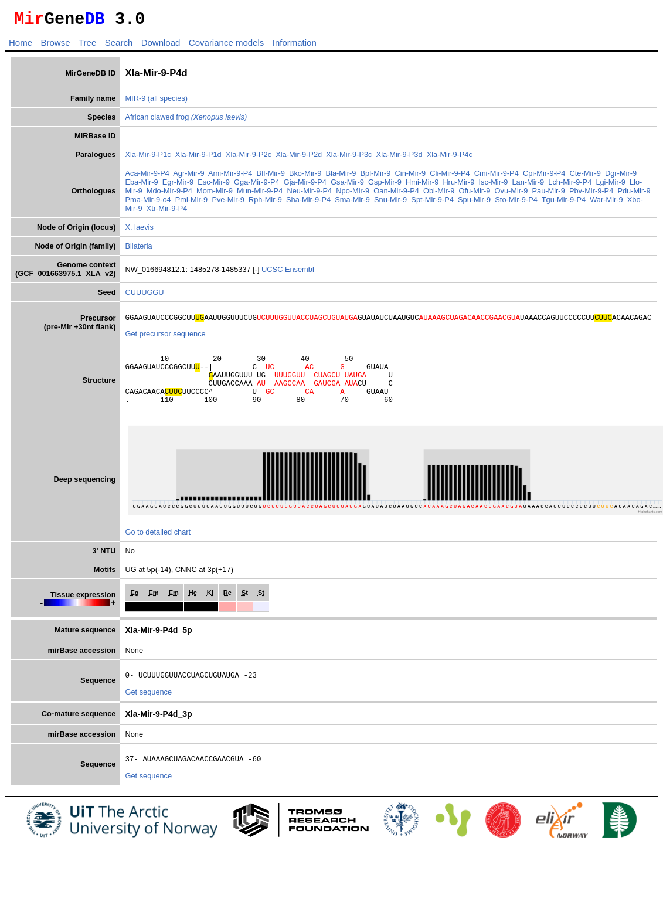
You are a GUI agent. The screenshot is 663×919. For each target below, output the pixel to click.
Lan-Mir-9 (528, 185)
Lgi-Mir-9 (610, 185)
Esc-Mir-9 (214, 185)
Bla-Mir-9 (341, 176)
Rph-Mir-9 (265, 203)
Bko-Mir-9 (305, 176)
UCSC (273, 272)
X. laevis (139, 230)
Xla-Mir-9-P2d (299, 158)
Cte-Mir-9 (585, 176)
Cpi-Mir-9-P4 (544, 176)
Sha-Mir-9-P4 (308, 203)
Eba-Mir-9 (141, 185)
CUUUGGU (144, 295)
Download (161, 46)
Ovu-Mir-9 (511, 194)
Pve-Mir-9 (228, 203)
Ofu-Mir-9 (474, 194)
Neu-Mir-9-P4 (309, 194)
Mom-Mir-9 (214, 194)
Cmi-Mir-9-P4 (496, 176)
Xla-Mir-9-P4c (449, 158)
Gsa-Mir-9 (347, 185)
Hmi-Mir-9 (422, 185)
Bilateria (138, 249)
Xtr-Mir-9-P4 (167, 211)
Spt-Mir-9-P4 (432, 203)
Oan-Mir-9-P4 (396, 194)
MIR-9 (135, 101)
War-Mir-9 (606, 203)
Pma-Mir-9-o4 (148, 203)
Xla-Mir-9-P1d (198, 158)
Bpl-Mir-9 (376, 176)
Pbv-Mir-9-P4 (591, 194)
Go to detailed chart (158, 547)
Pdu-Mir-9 (633, 194)
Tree (87, 46)
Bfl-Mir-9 (270, 176)
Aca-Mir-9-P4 (147, 176)
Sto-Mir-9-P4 (516, 203)
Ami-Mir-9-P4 (230, 176)
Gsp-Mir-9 (385, 185)
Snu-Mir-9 (390, 203)
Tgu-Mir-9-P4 (564, 203)
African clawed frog (186, 120)
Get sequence (148, 709)
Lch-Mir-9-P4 (569, 185)
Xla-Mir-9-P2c (248, 158)
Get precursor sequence (165, 339)
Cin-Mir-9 (410, 176)
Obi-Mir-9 (438, 194)
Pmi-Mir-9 (191, 203)
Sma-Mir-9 (352, 203)
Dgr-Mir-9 (621, 176)
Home (20, 46)
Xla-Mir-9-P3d (399, 158)
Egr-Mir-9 (177, 185)
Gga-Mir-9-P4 (257, 185)
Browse (55, 46)
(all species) (168, 101)
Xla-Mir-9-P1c (148, 158)
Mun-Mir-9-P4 (260, 194)
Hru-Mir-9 (458, 185)
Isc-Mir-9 (493, 185)
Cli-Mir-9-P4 (450, 176)
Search (119, 46)
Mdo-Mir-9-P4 (169, 194)
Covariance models (226, 46)
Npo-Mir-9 (352, 194)
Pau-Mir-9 (548, 194)
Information (295, 46)
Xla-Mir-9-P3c (349, 158)
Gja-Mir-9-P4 (305, 185)
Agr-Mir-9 (188, 176)
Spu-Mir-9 (474, 203)
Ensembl (299, 272)
